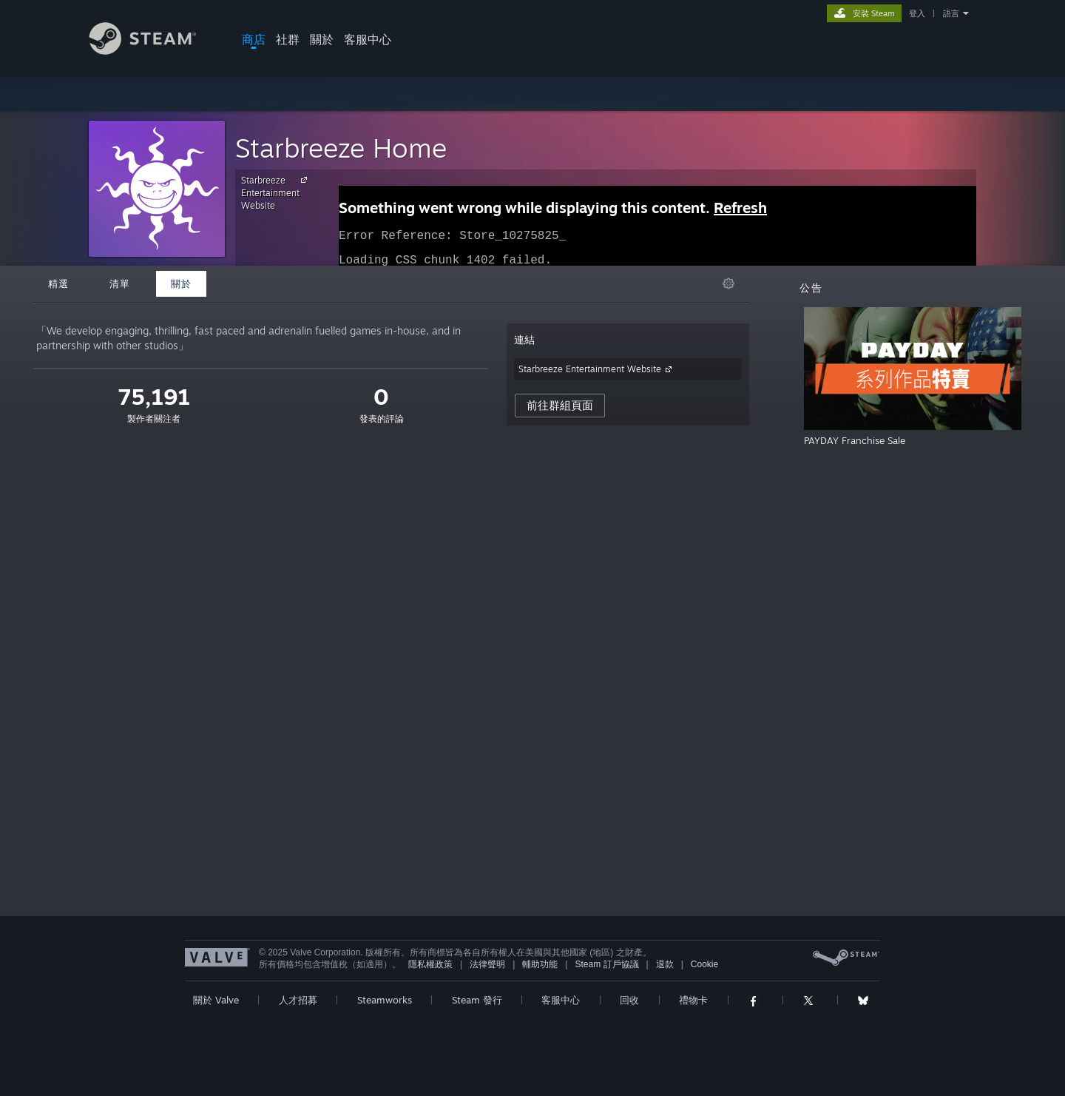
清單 (119, 283)
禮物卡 (693, 1000)
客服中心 (367, 39)
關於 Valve (216, 1000)
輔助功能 (540, 964)
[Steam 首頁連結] (154, 50)
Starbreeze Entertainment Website (276, 192)
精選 (58, 283)
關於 (322, 39)
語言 (951, 13)
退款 (665, 964)
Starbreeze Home (341, 147)
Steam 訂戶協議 (606, 964)
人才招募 (298, 1000)
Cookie (704, 964)
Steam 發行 (477, 1000)
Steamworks (384, 1000)
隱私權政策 (430, 964)
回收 (629, 1000)
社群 (288, 39)
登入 (917, 13)
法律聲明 (487, 964)
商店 (254, 39)
